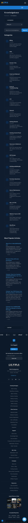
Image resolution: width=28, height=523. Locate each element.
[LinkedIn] (19, 379)
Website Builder (14, 412)
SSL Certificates (14, 419)
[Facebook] (8, 379)
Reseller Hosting (14, 401)
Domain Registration (14, 417)
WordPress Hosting (14, 391)
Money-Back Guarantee (14, 471)
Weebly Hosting (14, 398)
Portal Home (6, 15)
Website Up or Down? (14, 457)
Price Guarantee (14, 473)
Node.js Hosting (14, 396)
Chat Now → (14, 349)
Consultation (14, 424)
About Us (14, 464)
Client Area (14, 433)
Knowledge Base (14, 436)
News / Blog (14, 466)
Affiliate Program (14, 478)
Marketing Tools (14, 422)
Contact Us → (14, 375)
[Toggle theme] (3, 521)
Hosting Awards (14, 469)
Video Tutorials (14, 446)
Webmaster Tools (14, 452)
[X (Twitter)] (12, 379)
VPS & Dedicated (14, 406)
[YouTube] (15, 379)
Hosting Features (14, 490)
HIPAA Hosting (14, 403)
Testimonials (14, 476)
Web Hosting (14, 388)
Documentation (14, 438)
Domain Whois (14, 455)
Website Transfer (14, 414)
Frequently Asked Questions (14, 441)
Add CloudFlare (14, 485)
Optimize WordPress (14, 488)
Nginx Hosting (14, 393)
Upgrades (14, 427)
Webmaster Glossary (14, 443)
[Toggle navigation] (25, 2)
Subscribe (14, 358)
